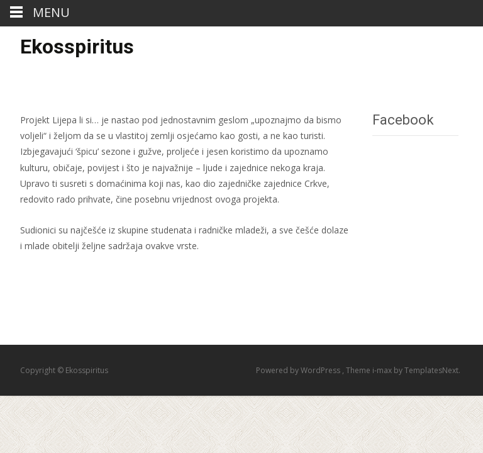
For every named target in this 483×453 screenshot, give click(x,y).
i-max (383, 370)
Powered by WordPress (299, 370)
